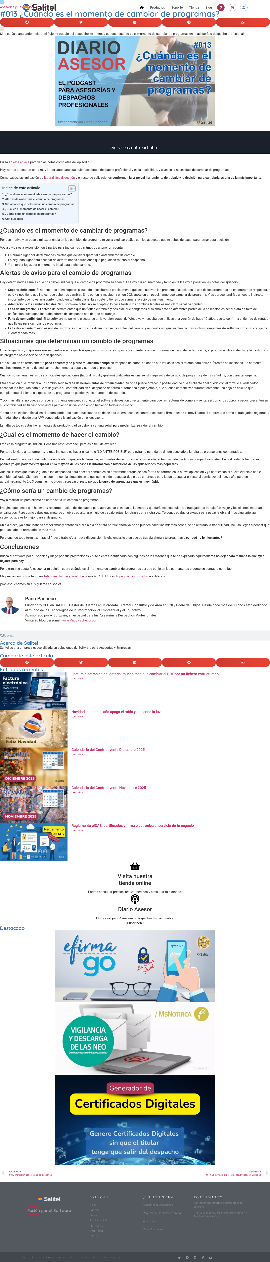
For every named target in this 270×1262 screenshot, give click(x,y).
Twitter (63, 576)
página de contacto (133, 576)
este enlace (21, 162)
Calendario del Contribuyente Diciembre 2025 (108, 750)
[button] (27, 22)
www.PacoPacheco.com (79, 620)
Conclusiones (14, 219)
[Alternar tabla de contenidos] (70, 188)
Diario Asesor (135, 909)
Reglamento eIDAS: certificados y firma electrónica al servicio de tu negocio (133, 825)
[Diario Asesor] (135, 899)
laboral (49, 178)
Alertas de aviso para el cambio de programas (34, 199)
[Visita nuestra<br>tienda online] (135, 866)
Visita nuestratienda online (135, 879)
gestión (69, 178)
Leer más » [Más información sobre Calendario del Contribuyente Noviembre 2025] (77, 792)
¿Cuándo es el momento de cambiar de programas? (38, 194)
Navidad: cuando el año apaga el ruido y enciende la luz (116, 712)
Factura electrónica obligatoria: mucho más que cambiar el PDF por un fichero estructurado (145, 674)
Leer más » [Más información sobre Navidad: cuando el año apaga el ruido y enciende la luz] (77, 716)
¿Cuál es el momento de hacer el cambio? (32, 209)
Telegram (50, 576)
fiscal (59, 178)
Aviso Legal (115, 1257)
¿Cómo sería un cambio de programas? (30, 214)
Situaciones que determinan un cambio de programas (39, 204)
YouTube (77, 576)
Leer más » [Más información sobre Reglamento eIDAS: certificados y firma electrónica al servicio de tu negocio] (77, 830)
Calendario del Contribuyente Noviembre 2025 (109, 788)
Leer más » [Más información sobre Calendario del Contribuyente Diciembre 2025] (77, 754)
